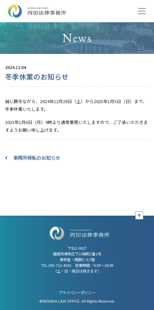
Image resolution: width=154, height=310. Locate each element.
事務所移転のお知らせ (36, 157)
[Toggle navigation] (141, 11)
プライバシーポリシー (77, 292)
